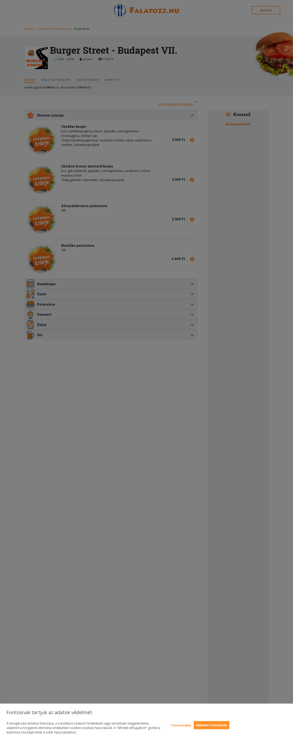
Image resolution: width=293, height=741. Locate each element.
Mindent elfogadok (211, 725)
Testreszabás (181, 725)
